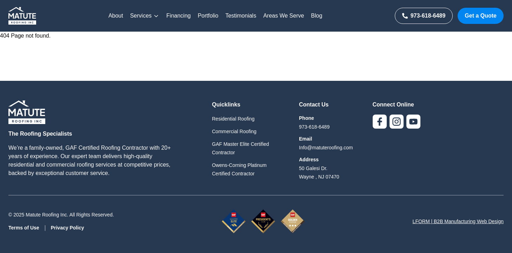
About (115, 16)
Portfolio (208, 16)
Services (144, 16)
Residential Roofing (233, 119)
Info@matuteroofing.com (326, 147)
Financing (178, 16)
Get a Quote (481, 16)
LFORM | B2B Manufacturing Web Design (458, 221)
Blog (316, 16)
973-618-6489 (424, 16)
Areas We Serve (283, 16)
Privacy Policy (67, 228)
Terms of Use (23, 228)
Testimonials (240, 16)
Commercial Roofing (234, 131)
